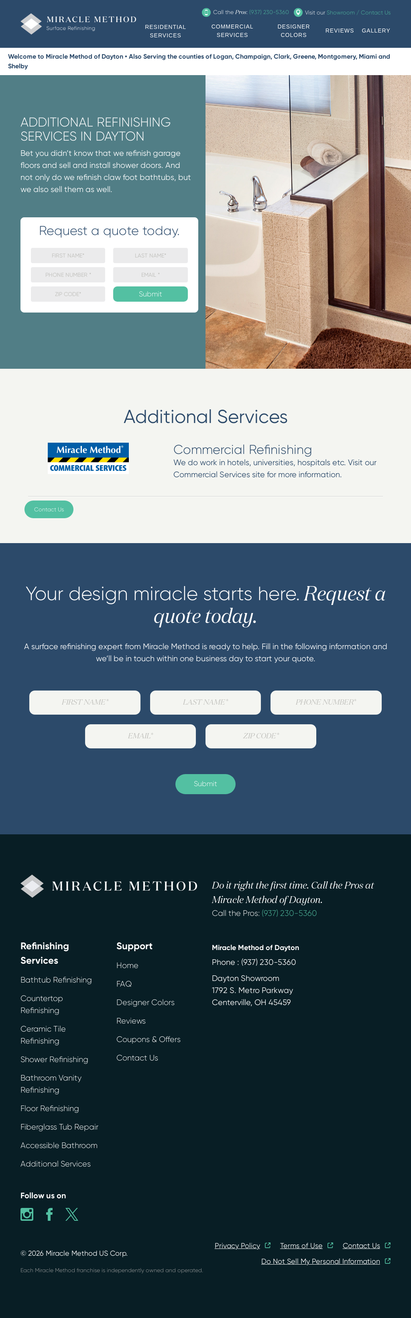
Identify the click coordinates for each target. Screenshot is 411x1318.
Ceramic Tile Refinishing (43, 1035)
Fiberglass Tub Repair (59, 1127)
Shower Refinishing (54, 1059)
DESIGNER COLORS (293, 30)
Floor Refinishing (49, 1108)
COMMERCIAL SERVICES (233, 30)
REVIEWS (340, 30)
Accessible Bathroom (59, 1145)
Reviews (131, 1021)
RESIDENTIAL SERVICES (165, 31)
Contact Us (49, 509)
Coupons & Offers (148, 1039)
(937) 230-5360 (289, 913)
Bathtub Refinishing (56, 980)
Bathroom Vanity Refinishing (50, 1084)
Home (127, 965)
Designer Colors (145, 1002)
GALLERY (376, 30)
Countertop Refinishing (41, 1004)
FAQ (124, 984)
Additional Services (55, 1164)
